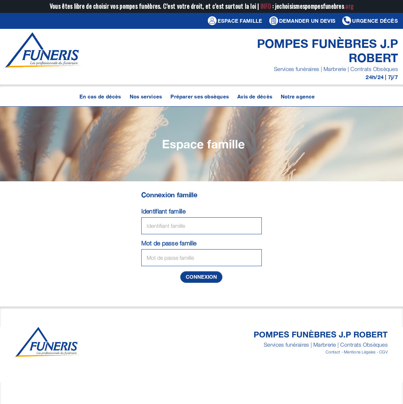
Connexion (201, 277)
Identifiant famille (163, 211)
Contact (333, 351)
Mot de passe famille (168, 243)
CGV (383, 351)
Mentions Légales (359, 351)
